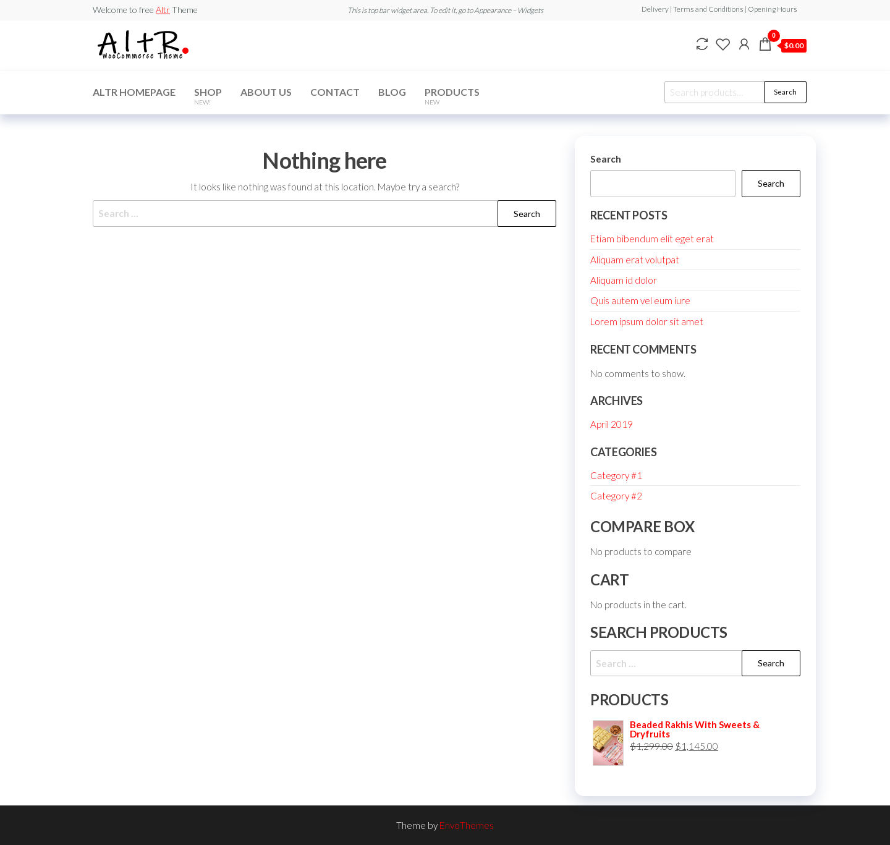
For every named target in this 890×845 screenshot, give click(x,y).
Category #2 (616, 495)
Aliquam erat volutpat (634, 259)
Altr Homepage (134, 92)
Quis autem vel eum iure (640, 300)
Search (785, 92)
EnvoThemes (466, 825)
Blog (392, 92)
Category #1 (616, 475)
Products (452, 96)
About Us (266, 92)
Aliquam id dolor (623, 280)
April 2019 (611, 424)
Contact (335, 92)
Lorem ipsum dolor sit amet (646, 321)
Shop (208, 96)
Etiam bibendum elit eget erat (652, 238)
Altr (163, 9)
